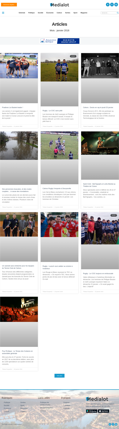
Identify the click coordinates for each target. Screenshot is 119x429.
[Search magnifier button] (117, 13)
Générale (22, 13)
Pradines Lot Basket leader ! (12, 107)
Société (40, 13)
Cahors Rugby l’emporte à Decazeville (57, 188)
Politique (31, 13)
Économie (49, 13)
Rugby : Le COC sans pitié (52, 111)
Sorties (67, 13)
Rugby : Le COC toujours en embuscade (98, 273)
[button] (59, 376)
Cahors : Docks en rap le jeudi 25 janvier (98, 107)
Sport (75, 13)
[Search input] (109, 13)
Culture (59, 13)
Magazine (84, 13)
